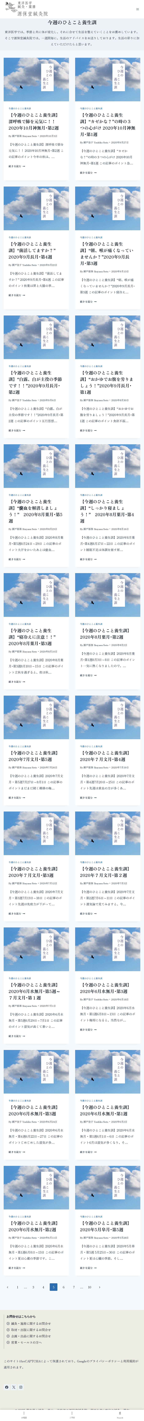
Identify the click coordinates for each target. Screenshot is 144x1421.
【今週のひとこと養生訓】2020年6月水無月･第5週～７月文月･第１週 (34, 991)
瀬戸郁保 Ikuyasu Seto (24, 136)
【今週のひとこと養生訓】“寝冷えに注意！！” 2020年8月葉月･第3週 (34, 636)
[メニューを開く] (137, 9)
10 (89, 1287)
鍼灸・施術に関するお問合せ (31, 1323)
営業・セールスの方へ (26, 1342)
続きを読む (17, 166)
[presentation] (36, 79)
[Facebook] (7, 1387)
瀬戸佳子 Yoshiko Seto (95, 142)
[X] (14, 1387)
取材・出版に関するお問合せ (31, 1330)
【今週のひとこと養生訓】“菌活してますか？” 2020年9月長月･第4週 (32, 250)
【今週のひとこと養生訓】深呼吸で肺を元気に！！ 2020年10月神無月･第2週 (34, 121)
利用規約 (129, 1361)
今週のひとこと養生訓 (20, 108)
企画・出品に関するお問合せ (31, 1336)
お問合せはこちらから (21, 1316)
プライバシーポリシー (105, 1361)
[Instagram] (21, 1387)
